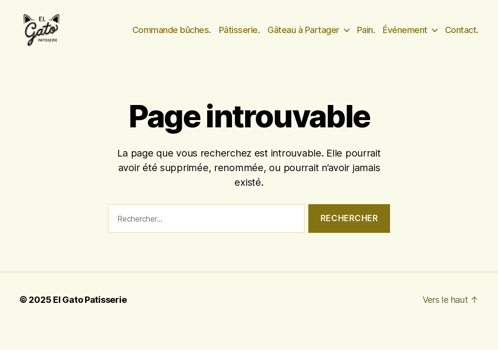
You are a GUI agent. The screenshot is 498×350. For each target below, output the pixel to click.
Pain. (366, 35)
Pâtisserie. (239, 35)
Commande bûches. (171, 35)
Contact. (462, 35)
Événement (405, 35)
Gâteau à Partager (303, 35)
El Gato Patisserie (89, 311)
